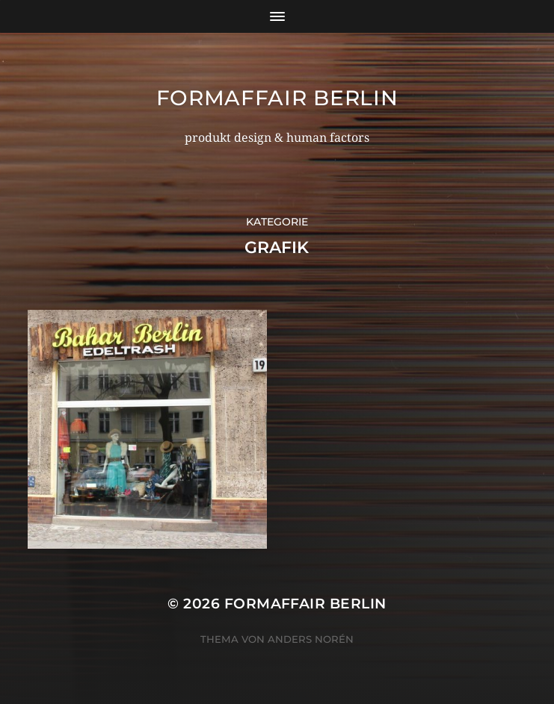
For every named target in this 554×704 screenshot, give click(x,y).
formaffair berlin (277, 97)
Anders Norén (311, 639)
